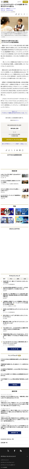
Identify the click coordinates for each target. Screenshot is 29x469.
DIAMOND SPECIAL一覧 (7, 439)
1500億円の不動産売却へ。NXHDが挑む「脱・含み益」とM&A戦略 (14, 370)
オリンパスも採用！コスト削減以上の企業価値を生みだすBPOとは (14, 375)
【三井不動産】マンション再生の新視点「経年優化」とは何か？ (14, 379)
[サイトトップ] (5, 2)
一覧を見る (14, 384)
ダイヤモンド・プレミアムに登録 (14, 139)
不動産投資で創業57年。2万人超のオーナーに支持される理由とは (14, 365)
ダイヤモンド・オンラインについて (8, 456)
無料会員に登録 (14, 128)
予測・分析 (3, 10)
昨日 (11, 278)
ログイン (19, 1)
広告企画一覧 (4, 442)
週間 (18, 278)
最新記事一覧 (14, 432)
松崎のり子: (8, 8)
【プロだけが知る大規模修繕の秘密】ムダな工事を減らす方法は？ (14, 360)
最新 (4, 278)
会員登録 (25, 1)
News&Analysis (9, 10)
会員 (25, 278)
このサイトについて (5, 460)
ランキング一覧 (14, 349)
